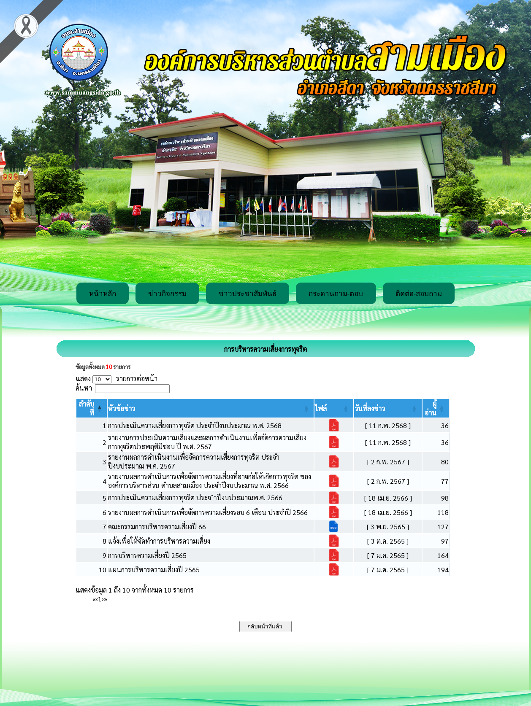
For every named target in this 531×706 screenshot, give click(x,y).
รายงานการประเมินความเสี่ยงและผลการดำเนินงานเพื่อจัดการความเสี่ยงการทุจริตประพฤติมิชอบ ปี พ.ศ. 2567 (207, 442)
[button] (121, 408)
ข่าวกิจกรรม (167, 294)
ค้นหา (84, 387)
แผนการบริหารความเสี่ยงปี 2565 (154, 569)
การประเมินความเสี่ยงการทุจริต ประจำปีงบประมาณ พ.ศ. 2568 (195, 425)
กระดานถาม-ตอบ (336, 294)
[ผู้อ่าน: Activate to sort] (436, 408)
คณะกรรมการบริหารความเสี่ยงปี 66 (157, 526)
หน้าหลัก (102, 294)
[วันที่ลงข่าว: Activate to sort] (388, 408)
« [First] (94, 598)
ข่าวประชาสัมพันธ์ (247, 294)
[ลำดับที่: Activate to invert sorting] (91, 408)
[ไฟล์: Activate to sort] (333, 408)
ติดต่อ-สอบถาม (419, 294)
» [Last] (105, 598)
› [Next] (103, 598)
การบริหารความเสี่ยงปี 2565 (147, 555)
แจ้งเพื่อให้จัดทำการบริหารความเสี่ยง (159, 540)
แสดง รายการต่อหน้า (116, 378)
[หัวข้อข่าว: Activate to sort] (211, 408)
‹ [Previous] (97, 598)
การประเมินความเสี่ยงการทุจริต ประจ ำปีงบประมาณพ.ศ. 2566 (195, 497)
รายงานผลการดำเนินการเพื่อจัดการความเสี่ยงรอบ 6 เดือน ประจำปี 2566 (208, 512)
